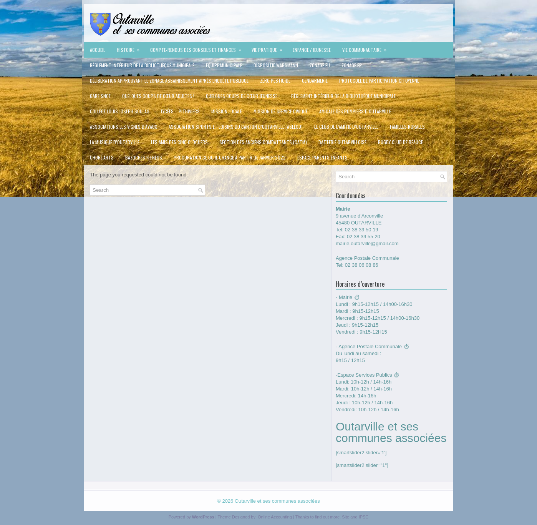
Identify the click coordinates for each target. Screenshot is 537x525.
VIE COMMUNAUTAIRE (366, 47)
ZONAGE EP (351, 65)
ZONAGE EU (320, 65)
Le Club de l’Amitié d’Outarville (346, 126)
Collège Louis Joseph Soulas (119, 111)
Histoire (130, 47)
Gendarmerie (315, 80)
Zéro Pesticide (275, 80)
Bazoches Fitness (143, 157)
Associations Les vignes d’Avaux (123, 126)
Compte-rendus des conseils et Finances (198, 47)
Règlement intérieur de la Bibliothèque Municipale (142, 65)
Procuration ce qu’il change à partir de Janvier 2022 (230, 157)
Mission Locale (226, 111)
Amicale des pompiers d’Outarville (355, 111)
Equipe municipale (224, 65)
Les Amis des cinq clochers (179, 142)
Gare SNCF (100, 96)
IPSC (364, 517)
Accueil (97, 50)
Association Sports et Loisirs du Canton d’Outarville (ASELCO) (236, 126)
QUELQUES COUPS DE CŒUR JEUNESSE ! (243, 96)
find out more (327, 517)
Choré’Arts (102, 157)
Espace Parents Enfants (322, 157)
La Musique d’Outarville (114, 142)
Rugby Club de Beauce (400, 142)
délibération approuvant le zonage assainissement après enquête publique (169, 80)
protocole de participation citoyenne (379, 80)
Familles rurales (407, 126)
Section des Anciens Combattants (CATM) (263, 142)
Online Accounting (275, 517)
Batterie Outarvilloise (342, 142)
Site (345, 517)
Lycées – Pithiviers (180, 111)
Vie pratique (269, 47)
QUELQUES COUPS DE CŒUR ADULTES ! (158, 96)
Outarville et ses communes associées (277, 501)
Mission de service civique (281, 111)
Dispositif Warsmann (276, 65)
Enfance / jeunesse (312, 50)
